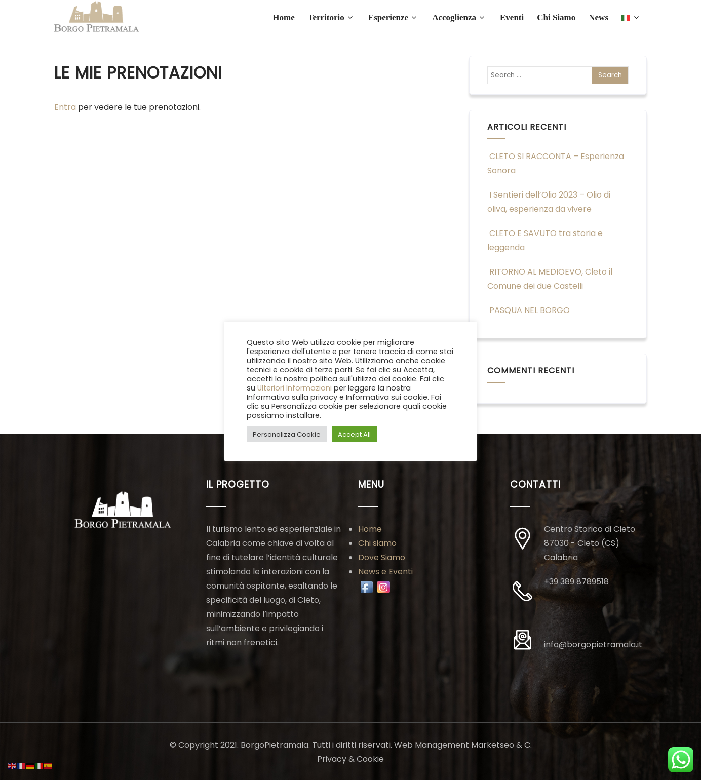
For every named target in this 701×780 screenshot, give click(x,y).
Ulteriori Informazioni (294, 388)
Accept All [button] (354, 434)
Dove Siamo (381, 557)
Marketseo (492, 745)
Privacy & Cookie (350, 759)
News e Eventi (385, 571)
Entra (65, 107)
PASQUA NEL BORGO (528, 310)
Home (370, 529)
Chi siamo (377, 543)
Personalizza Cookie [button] (287, 434)
